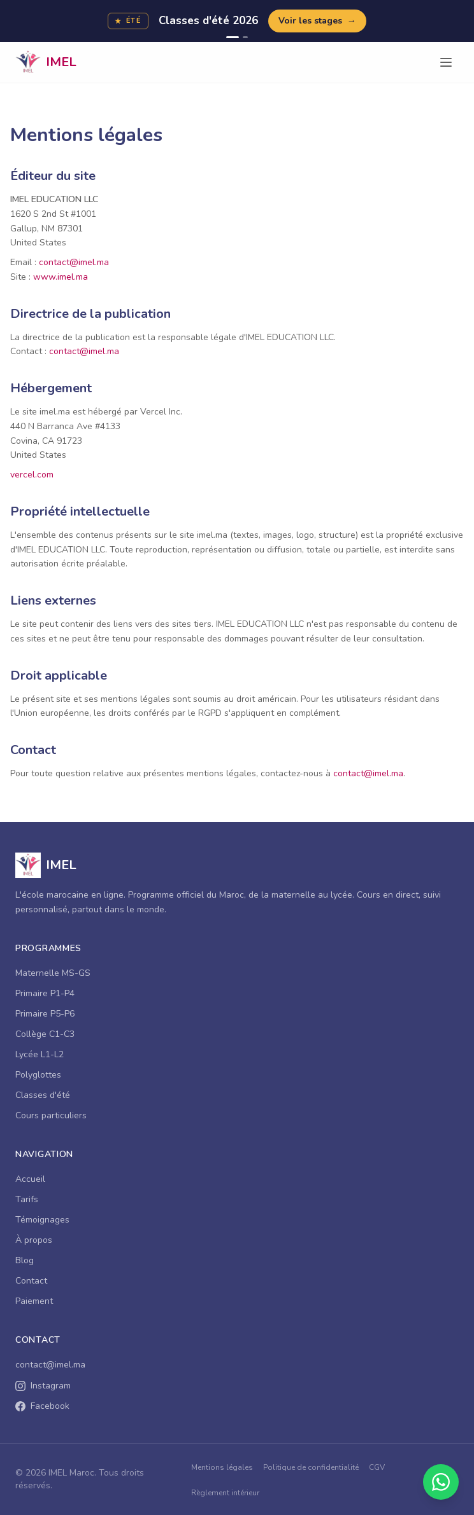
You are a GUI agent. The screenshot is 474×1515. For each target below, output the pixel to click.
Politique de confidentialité (311, 1467)
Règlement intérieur (225, 1493)
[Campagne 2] (245, 37)
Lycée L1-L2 (39, 1054)
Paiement (34, 1301)
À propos (33, 1240)
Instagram (43, 1386)
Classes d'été (42, 1095)
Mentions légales (222, 1467)
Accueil (30, 1179)
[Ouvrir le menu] (446, 62)
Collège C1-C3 (45, 1034)
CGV (377, 1467)
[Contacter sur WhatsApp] (441, 1482)
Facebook (42, 1406)
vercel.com (32, 475)
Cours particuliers (51, 1115)
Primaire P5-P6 (45, 1014)
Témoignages (42, 1220)
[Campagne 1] (232, 37)
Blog (24, 1260)
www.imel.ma (60, 277)
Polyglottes (38, 1075)
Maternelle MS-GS (52, 973)
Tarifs (26, 1199)
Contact (31, 1281)
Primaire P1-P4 (45, 993)
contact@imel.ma (74, 262)
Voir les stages (317, 21)
